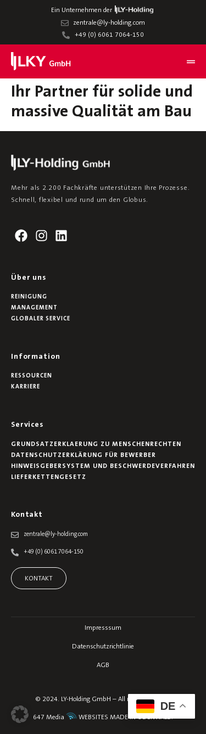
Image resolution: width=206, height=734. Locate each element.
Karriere (25, 387)
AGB (103, 665)
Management (34, 308)
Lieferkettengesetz (48, 477)
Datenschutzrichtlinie (103, 646)
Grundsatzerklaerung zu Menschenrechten (96, 444)
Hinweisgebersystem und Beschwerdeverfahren (103, 466)
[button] (20, 714)
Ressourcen (31, 376)
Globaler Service (40, 319)
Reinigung (29, 297)
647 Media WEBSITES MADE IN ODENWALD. (103, 717)
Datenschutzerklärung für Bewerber (83, 455)
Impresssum (103, 628)
